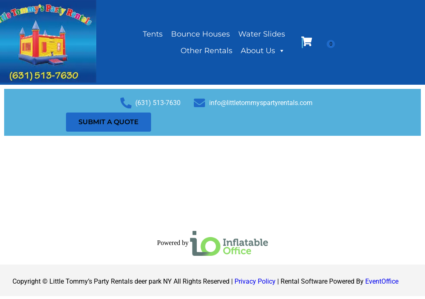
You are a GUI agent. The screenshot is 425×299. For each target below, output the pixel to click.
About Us (263, 50)
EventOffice (381, 281)
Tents (153, 34)
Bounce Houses (200, 34)
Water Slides (261, 34)
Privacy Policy (255, 281)
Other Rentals (206, 50)
